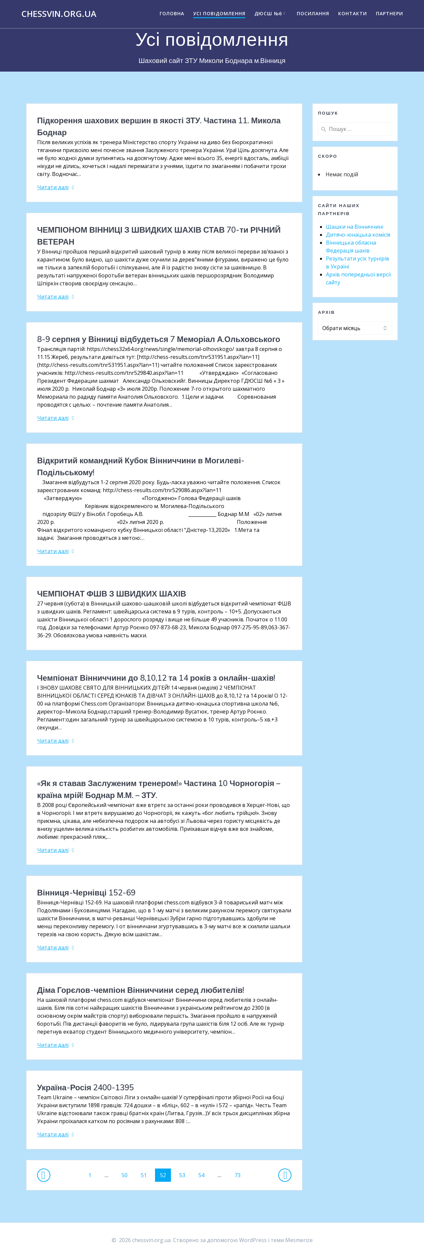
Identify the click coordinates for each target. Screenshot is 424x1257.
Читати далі (53, 187)
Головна (172, 13)
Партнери (389, 13)
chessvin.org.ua (58, 14)
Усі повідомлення (219, 13)
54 (203, 1174)
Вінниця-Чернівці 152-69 (86, 892)
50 (126, 1174)
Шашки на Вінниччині (354, 226)
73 (239, 1174)
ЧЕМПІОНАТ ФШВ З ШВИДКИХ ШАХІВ (111, 594)
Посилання (313, 13)
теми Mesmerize (292, 1240)
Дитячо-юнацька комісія (358, 234)
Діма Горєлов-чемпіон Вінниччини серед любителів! (140, 990)
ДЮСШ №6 (268, 13)
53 (184, 1174)
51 (146, 1174)
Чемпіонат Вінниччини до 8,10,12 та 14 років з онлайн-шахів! (156, 678)
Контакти (352, 13)
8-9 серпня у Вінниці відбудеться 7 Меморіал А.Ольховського (158, 339)
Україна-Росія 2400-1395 (85, 1087)
